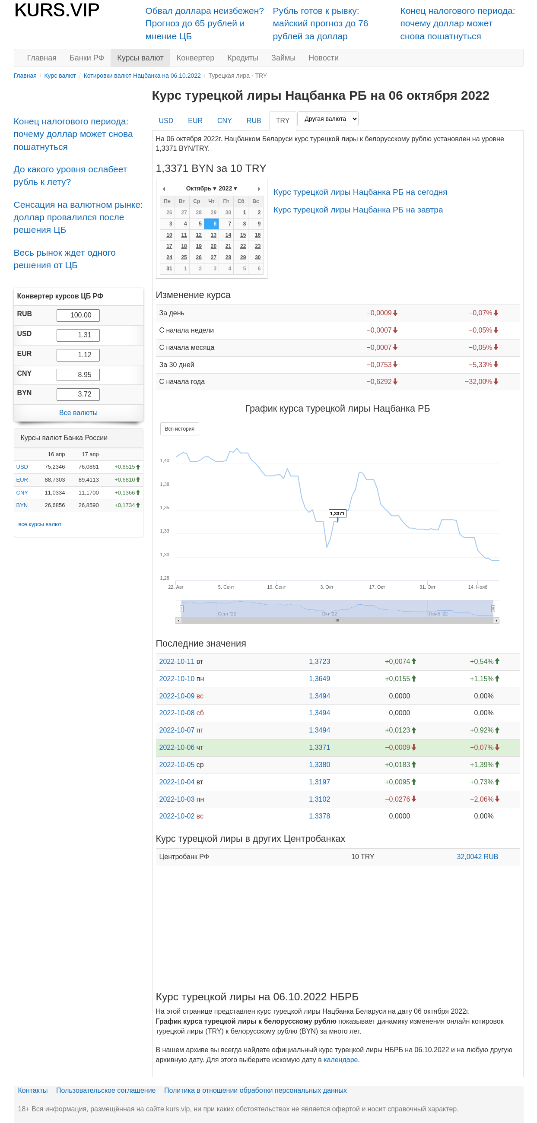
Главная (42, 58)
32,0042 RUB (477, 856)
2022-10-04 (177, 782)
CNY (22, 492)
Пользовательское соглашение (106, 1090)
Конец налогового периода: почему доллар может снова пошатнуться (457, 23)
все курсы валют (40, 524)
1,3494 (319, 696)
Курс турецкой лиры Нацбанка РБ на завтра (358, 209)
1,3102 (319, 799)
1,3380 (319, 764)
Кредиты (242, 58)
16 (258, 235)
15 (243, 235)
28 (199, 212)
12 (199, 235)
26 (169, 212)
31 (169, 269)
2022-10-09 (177, 696)
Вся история (179, 429)
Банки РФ (87, 58)
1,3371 (319, 747)
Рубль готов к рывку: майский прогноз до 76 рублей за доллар (321, 23)
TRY (283, 120)
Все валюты (78, 412)
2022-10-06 (177, 747)
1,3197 (319, 782)
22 (243, 246)
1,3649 (319, 678)
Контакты (33, 1090)
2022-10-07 (177, 730)
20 (213, 246)
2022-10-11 (177, 661)
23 (258, 246)
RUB (254, 120)
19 (199, 246)
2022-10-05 (177, 764)
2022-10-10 (177, 678)
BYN (22, 505)
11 (184, 235)
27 (184, 212)
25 (184, 257)
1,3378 (319, 816)
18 (184, 246)
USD (22, 466)
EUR (22, 479)
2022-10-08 (177, 713)
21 (228, 246)
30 (228, 212)
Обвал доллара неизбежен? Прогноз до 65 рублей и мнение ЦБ (205, 23)
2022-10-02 (177, 816)
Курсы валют (140, 58)
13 (213, 235)
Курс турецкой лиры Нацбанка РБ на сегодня (360, 192)
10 (169, 235)
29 (213, 212)
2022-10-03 (177, 799)
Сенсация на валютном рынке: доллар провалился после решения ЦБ (78, 217)
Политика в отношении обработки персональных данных (255, 1090)
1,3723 (319, 661)
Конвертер (196, 58)
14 (228, 235)
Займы (283, 58)
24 (169, 257)
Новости (323, 58)
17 (169, 246)
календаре (341, 1059)
